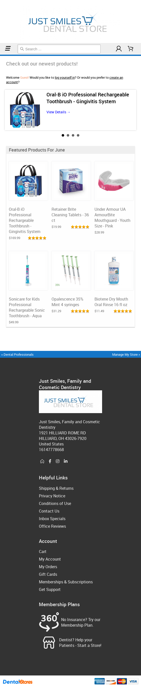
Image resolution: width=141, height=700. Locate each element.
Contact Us (49, 511)
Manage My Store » (126, 354)
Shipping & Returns (56, 488)
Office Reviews (52, 526)
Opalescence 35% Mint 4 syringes (67, 301)
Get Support (50, 589)
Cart (42, 551)
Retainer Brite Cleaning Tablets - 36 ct (70, 214)
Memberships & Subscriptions (66, 582)
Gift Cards (48, 574)
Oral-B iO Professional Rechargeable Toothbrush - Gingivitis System (87, 98)
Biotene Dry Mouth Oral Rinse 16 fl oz (111, 301)
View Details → (58, 112)
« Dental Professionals (17, 354)
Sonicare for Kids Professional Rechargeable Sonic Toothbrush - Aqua (27, 307)
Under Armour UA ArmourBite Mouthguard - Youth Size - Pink (112, 217)
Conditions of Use (55, 503)
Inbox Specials (52, 518)
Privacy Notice (52, 496)
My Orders (48, 566)
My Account (50, 559)
